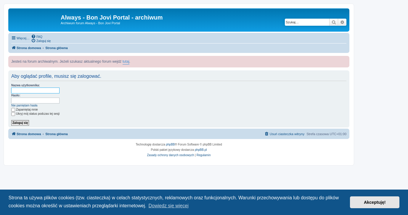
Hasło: (15, 95)
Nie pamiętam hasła (24, 105)
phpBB (170, 144)
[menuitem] (36, 36)
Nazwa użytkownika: (25, 85)
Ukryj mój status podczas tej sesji (35, 113)
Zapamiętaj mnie (24, 109)
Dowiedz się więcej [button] (169, 205)
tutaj (126, 61)
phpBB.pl (201, 149)
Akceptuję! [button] (375, 202)
